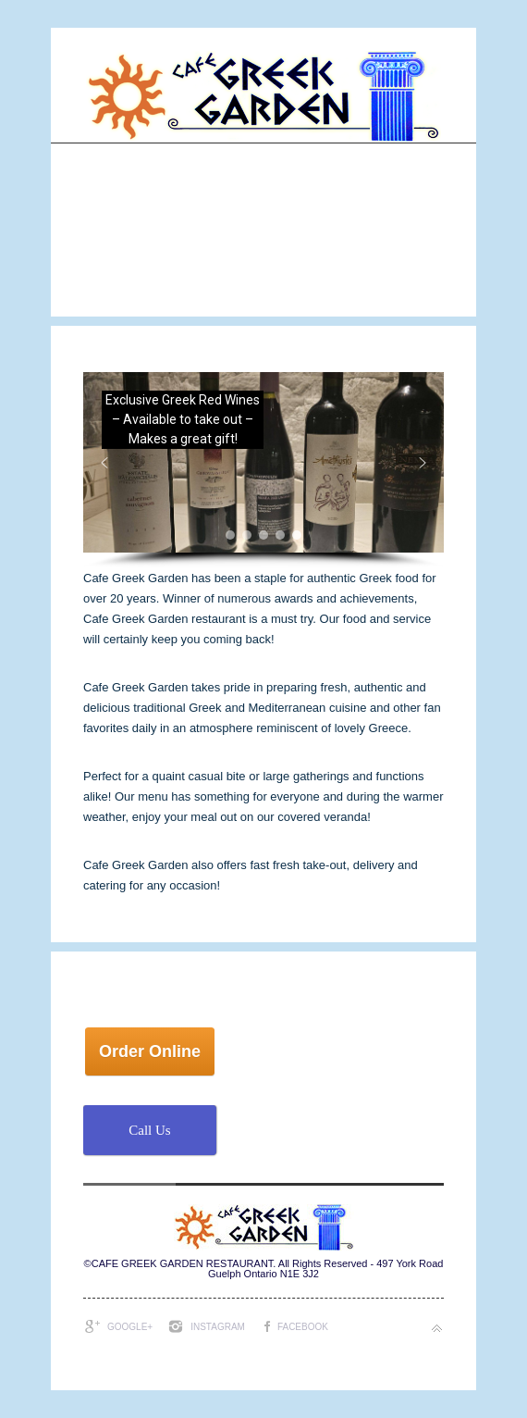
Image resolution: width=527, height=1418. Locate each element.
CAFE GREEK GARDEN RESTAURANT (183, 1263)
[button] (263, 462)
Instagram (217, 1327)
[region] (263, 470)
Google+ (130, 1327)
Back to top (437, 1329)
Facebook (302, 1327)
